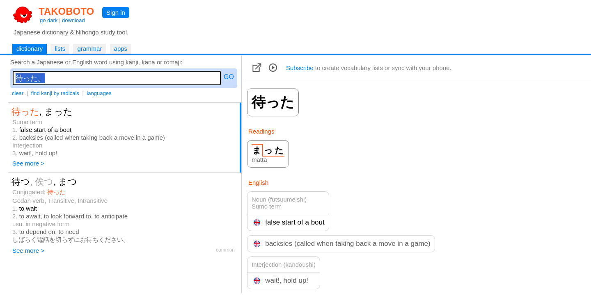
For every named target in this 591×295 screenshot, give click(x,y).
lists (60, 48)
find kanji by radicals (55, 93)
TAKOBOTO (66, 11)
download (73, 20)
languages (99, 93)
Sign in (115, 12)
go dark (48, 20)
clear (17, 93)
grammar (89, 48)
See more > (28, 163)
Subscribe (300, 67)
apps (121, 48)
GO (229, 76)
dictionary (29, 48)
